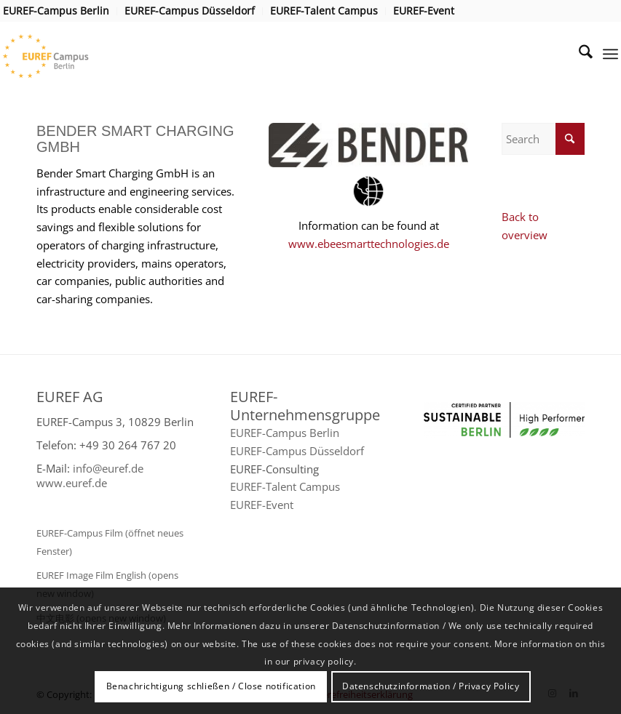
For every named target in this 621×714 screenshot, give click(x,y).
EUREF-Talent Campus (285, 486)
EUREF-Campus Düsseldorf (297, 451)
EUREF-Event (261, 504)
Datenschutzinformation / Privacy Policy (430, 686)
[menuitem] (60, 11)
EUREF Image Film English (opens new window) (107, 584)
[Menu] (610, 53)
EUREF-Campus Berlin (284, 432)
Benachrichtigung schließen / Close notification (211, 686)
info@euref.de (108, 468)
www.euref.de (71, 483)
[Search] (578, 54)
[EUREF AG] (66, 54)
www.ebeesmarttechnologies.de (368, 243)
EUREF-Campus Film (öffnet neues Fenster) (109, 542)
